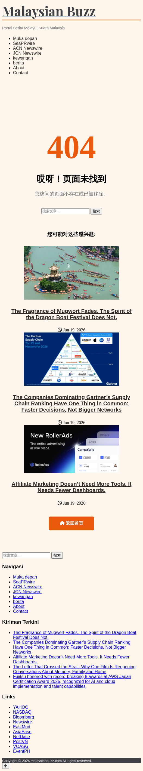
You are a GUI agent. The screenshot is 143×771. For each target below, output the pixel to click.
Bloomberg (23, 717)
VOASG (21, 746)
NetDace (21, 736)
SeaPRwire (24, 43)
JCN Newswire (27, 53)
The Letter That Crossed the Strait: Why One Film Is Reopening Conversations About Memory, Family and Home (74, 669)
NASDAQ (22, 712)
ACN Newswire (27, 48)
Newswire (22, 722)
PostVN (20, 741)
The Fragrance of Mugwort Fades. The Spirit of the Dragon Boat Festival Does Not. (71, 314)
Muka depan (25, 38)
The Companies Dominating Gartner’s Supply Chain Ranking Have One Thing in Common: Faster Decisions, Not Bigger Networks (71, 403)
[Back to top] (5, 766)
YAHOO (21, 707)
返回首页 (71, 523)
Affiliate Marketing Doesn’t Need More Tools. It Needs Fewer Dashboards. (72, 487)
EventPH (21, 751)
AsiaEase (22, 731)
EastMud (21, 727)
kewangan (23, 58)
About (18, 68)
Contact (20, 72)
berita (18, 63)
